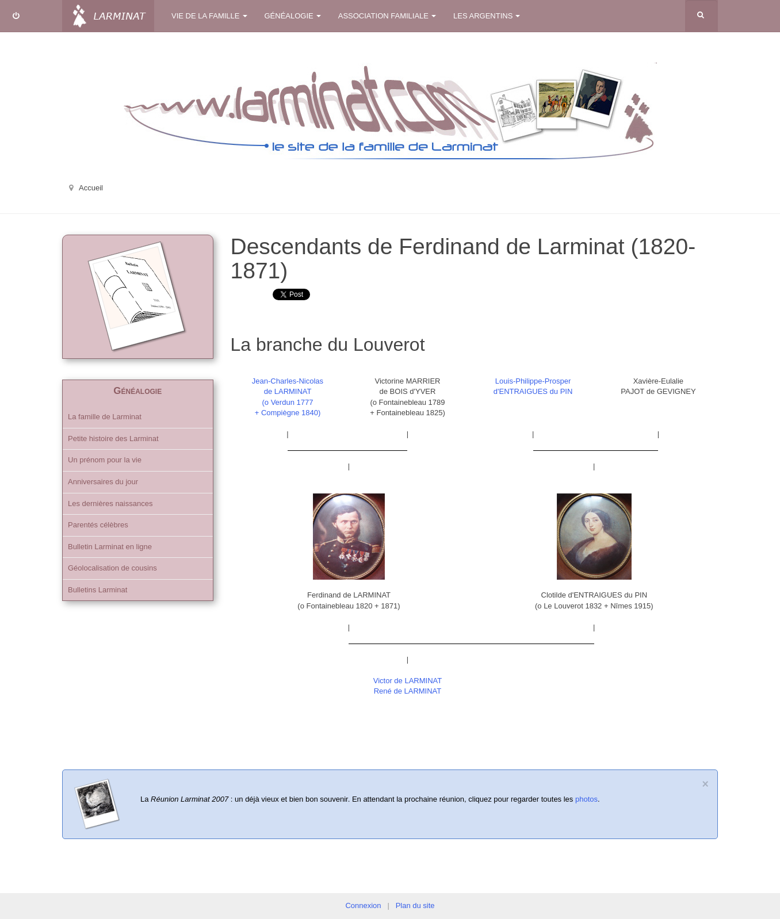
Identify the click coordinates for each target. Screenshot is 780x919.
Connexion (363, 905)
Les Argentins (486, 16)
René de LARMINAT (408, 691)
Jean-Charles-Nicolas (287, 381)
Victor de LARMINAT (407, 680)
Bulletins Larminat (97, 589)
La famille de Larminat (105, 416)
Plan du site (415, 905)
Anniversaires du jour (103, 481)
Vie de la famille (209, 16)
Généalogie (293, 16)
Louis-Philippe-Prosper (533, 381)
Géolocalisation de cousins (112, 568)
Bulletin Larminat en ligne (110, 546)
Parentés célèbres (98, 524)
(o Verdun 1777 (287, 402)
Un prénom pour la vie (105, 459)
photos (586, 799)
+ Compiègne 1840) (288, 412)
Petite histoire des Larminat (113, 438)
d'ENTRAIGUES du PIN (533, 391)
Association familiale (387, 16)
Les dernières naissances (110, 503)
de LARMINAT (288, 391)
